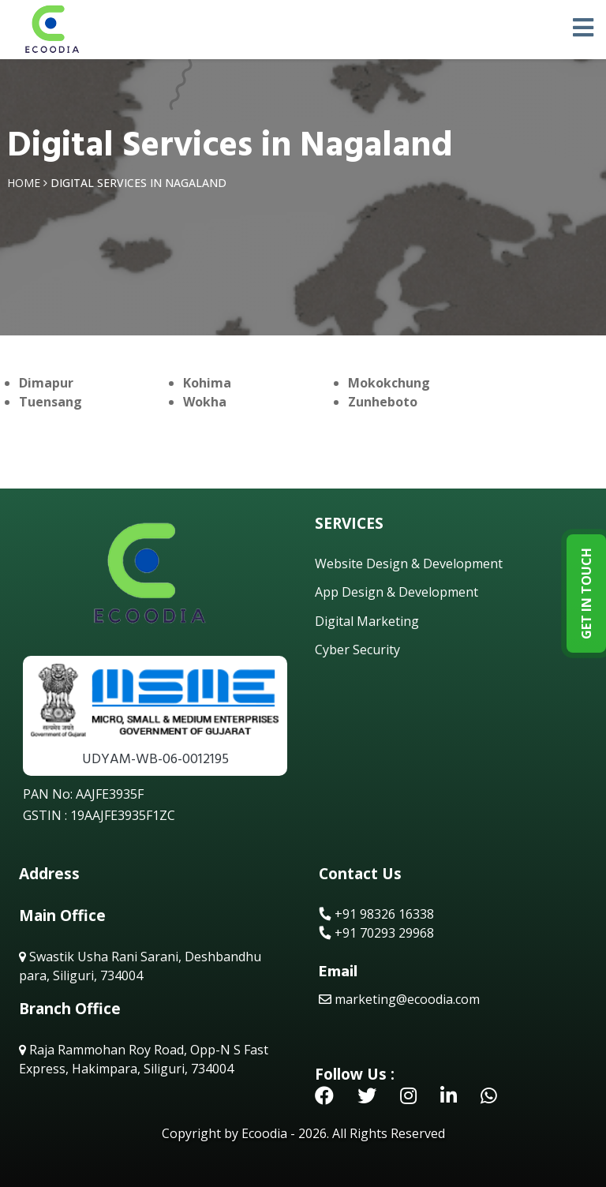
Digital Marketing (367, 621)
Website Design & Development (409, 563)
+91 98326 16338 (376, 914)
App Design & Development (396, 592)
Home (23, 182)
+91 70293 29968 (376, 933)
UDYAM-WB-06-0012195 (155, 758)
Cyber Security (357, 649)
